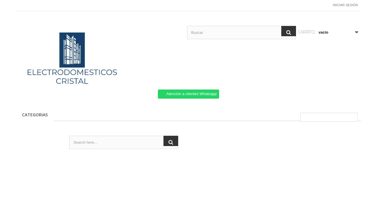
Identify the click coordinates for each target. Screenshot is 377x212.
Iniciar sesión (345, 5)
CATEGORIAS (35, 114)
